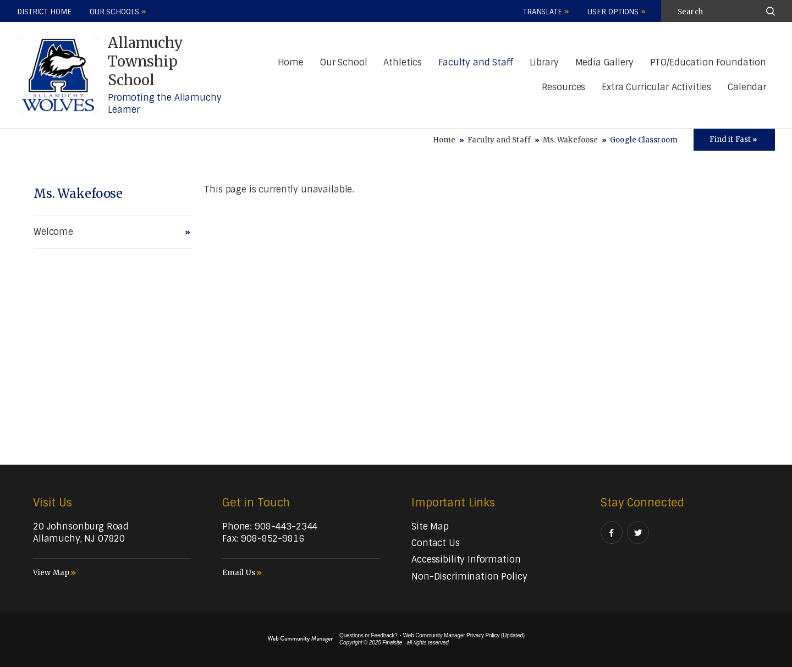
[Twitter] (638, 532)
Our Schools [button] (114, 11)
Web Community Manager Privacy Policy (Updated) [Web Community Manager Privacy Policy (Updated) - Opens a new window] (464, 635)
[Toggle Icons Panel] (734, 140)
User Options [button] (613, 11)
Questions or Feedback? (368, 635)
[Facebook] (612, 532)
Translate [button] (542, 11)
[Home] (291, 63)
